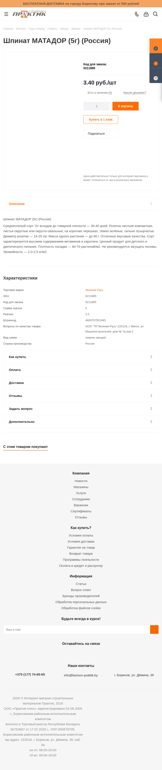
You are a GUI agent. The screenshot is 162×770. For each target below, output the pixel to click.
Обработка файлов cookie (81, 608)
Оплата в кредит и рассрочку (81, 565)
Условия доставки (80, 541)
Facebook (69, 653)
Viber (101, 653)
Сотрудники (81, 499)
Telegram (91, 653)
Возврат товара (81, 553)
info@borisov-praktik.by (81, 675)
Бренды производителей (81, 596)
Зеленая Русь (94, 290)
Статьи (81, 584)
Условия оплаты (81, 535)
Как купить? (81, 528)
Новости (81, 481)
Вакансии (81, 505)
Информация (81, 576)
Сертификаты (81, 511)
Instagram (80, 653)
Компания (81, 473)
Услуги (81, 493)
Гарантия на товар (81, 547)
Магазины (81, 487)
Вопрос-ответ (81, 590)
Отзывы (81, 517)
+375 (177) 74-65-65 (30, 674)
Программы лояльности (81, 559)
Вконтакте (58, 653)
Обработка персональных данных (81, 602)
